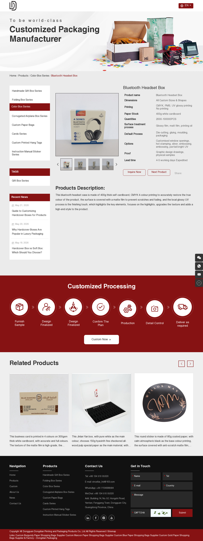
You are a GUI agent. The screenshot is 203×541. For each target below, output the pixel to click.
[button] (57, 164)
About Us (136, 6)
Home (93, 6)
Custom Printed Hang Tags (27, 143)
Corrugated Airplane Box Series (29, 116)
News (149, 6)
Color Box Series (39, 76)
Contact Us (163, 6)
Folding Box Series (22, 100)
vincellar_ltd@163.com (103, 482)
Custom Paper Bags (23, 125)
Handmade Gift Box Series (27, 91)
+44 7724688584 (105, 488)
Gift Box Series (20, 181)
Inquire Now (134, 172)
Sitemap (112, 532)
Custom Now (101, 339)
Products (106, 6)
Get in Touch (140, 466)
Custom (122, 6)
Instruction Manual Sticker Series (26, 153)
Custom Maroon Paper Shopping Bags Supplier (90, 536)
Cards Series (19, 134)
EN (186, 5)
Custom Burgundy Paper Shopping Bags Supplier (41, 536)
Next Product (159, 172)
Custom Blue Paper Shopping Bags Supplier (136, 536)
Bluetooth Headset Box (64, 76)
